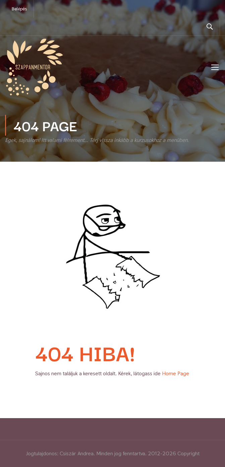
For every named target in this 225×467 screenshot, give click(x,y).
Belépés (19, 9)
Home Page (175, 373)
